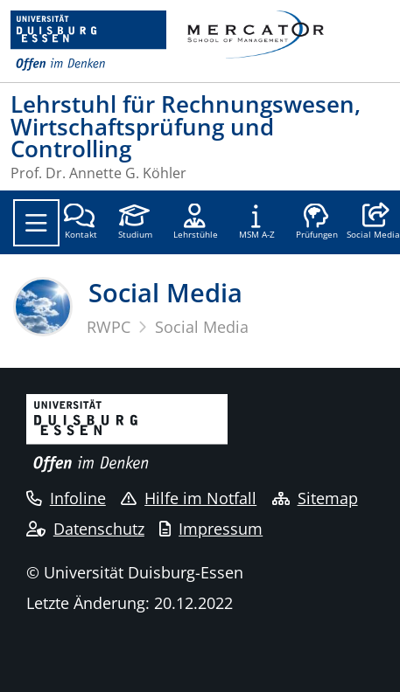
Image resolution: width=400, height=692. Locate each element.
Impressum (211, 528)
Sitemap (315, 498)
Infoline (66, 498)
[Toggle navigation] (36, 222)
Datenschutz (85, 528)
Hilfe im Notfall (188, 498)
